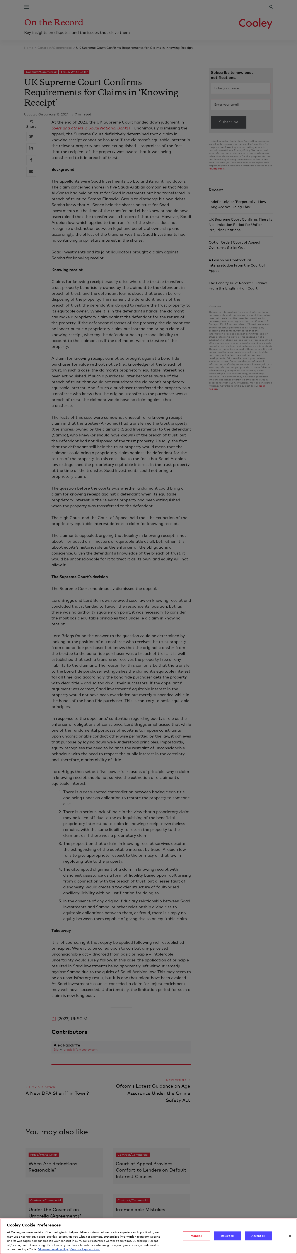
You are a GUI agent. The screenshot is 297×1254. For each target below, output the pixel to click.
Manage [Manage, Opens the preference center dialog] (196, 1239)
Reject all (227, 1239)
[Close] (290, 1239)
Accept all (258, 1239)
